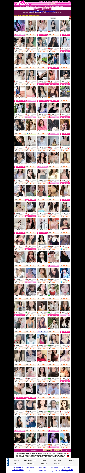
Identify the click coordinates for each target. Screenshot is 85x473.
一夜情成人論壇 (30, 467)
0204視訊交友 (54, 467)
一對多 (46, 328)
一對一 (34, 130)
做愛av (71, 463)
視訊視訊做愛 (57, 460)
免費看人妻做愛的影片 (30, 460)
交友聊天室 (42, 470)
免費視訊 (23, 31)
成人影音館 (67, 467)
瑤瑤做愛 (16, 460)
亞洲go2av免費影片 (55, 470)
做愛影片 (71, 460)
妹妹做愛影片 (30, 463)
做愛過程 (16, 463)
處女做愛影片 (57, 463)
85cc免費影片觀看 (18, 467)
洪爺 (30, 470)
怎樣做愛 (29, 450)
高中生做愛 (44, 463)
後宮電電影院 (42, 467)
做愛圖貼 (43, 460)
